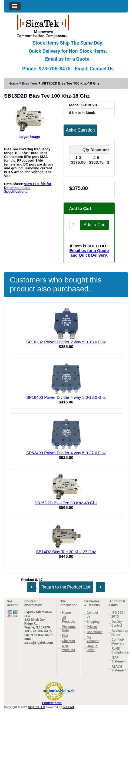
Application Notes (119, 632)
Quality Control (116, 623)
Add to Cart (94, 224)
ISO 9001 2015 (118, 614)
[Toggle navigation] (15, 6)
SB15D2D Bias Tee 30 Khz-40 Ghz (66, 502)
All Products (68, 620)
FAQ (65, 636)
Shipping (93, 622)
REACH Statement (119, 668)
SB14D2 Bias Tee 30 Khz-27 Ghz (66, 551)
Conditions (95, 632)
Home (13, 83)
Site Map (68, 641)
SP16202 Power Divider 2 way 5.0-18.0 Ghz (66, 342)
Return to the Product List (65, 587)
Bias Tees (30, 83)
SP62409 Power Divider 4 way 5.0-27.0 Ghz (66, 452)
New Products (68, 648)
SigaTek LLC (36, 707)
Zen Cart (68, 707)
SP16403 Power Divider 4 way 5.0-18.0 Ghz (66, 397)
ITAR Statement (119, 659)
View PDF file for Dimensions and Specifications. (27, 188)
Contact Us (102, 68)
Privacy (92, 627)
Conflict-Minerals (117, 641)
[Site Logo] (66, 26)
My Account (93, 639)
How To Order (92, 648)
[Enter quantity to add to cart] (75, 225)
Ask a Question (80, 130)
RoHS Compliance (120, 650)
